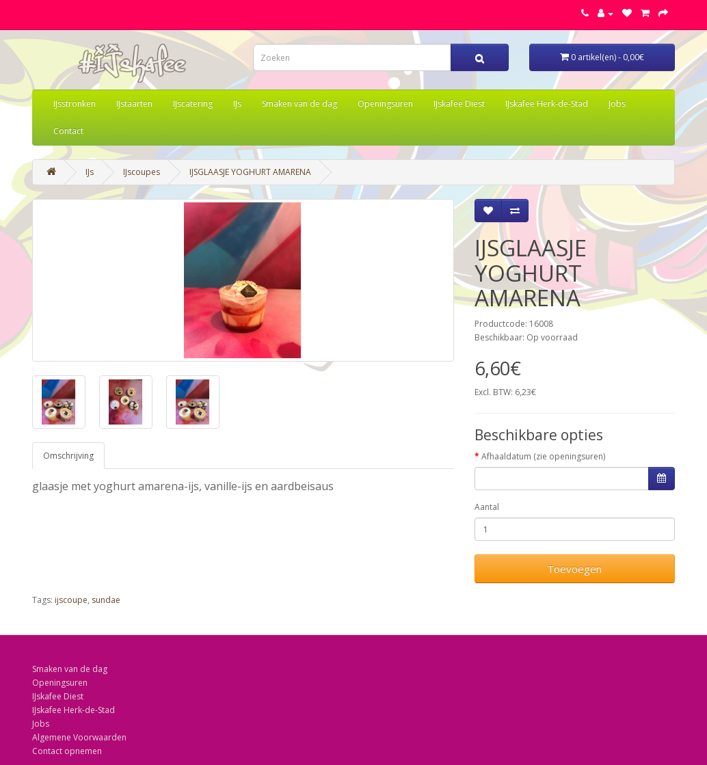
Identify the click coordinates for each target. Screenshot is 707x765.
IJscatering (193, 103)
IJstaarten (134, 103)
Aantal (487, 507)
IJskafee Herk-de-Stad (546, 103)
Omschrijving (68, 455)
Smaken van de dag (299, 103)
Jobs (617, 103)
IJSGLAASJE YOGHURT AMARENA (250, 172)
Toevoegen (574, 569)
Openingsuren (385, 103)
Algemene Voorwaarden (79, 737)
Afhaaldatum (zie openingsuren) (543, 456)
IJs (237, 103)
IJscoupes (141, 172)
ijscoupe (71, 600)
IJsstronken (74, 103)
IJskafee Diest (459, 103)
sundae (106, 600)
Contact (68, 131)
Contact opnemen (67, 751)
